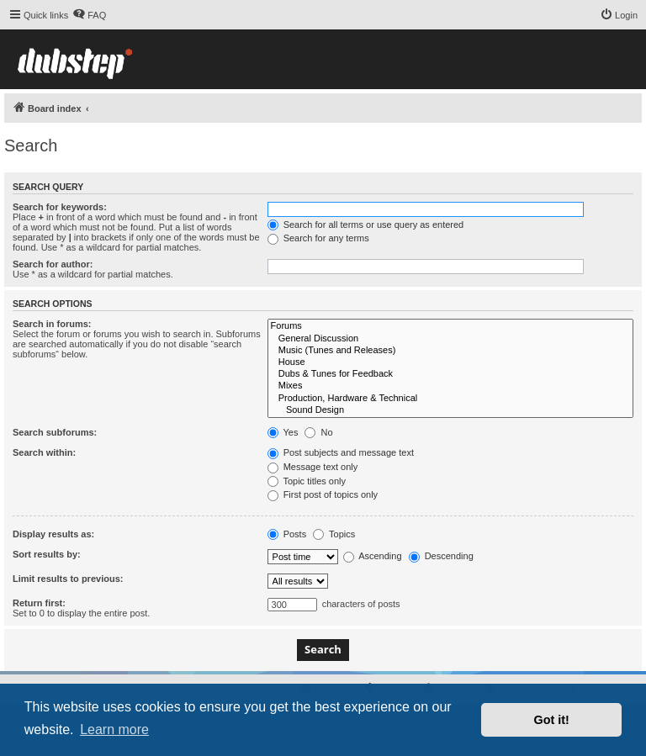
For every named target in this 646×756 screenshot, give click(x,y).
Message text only (312, 467)
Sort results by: (47, 554)
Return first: (39, 603)
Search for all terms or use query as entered (365, 224)
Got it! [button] (551, 720)
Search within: (44, 452)
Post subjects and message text (340, 452)
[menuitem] (89, 15)
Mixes (450, 386)
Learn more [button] (114, 729)
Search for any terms (318, 238)
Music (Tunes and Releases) (450, 351)
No (318, 432)
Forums (450, 326)
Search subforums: (55, 432)
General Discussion (450, 339)
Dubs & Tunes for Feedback (450, 374)
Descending (441, 556)
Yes (283, 432)
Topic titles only (306, 481)
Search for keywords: (60, 207)
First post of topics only (323, 494)
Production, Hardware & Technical (450, 398)
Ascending (372, 556)
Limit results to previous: (68, 579)
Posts (287, 534)
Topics (334, 534)
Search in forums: (52, 324)
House (450, 362)
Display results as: (53, 534)
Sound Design (450, 410)
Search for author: (53, 264)
